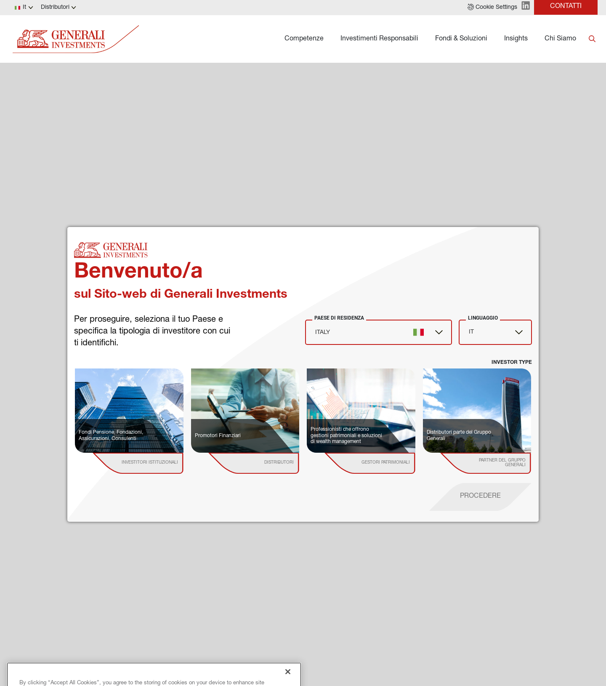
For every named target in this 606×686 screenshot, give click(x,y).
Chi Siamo (560, 39)
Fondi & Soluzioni (461, 39)
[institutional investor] (150, 463)
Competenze (304, 39)
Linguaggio (483, 318)
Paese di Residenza (339, 318)
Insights (516, 39)
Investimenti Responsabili (379, 39)
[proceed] (480, 497)
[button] (492, 7)
